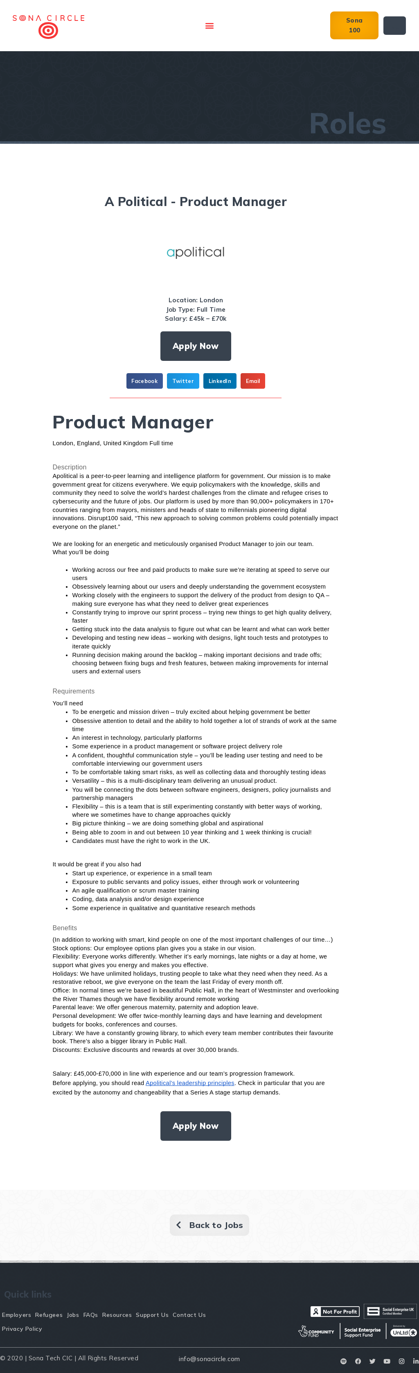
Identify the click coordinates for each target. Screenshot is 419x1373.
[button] (209, 25)
